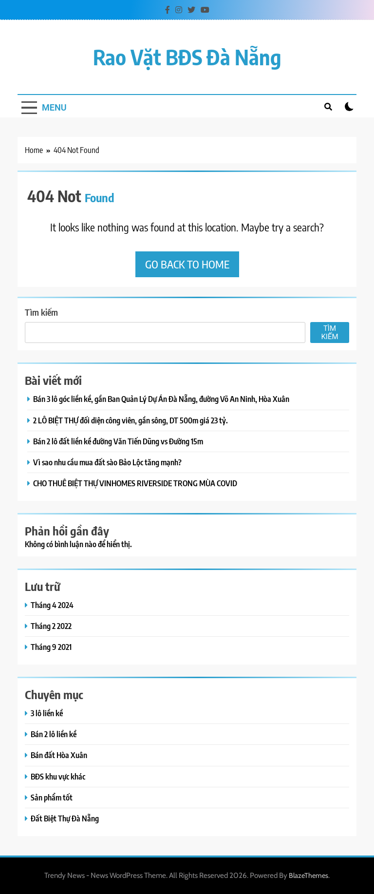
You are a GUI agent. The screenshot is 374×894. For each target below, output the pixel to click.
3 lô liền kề (47, 713)
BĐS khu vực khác (58, 776)
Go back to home (187, 264)
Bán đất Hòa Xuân (59, 755)
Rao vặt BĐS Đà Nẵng (187, 57)
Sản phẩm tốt (52, 797)
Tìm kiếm (41, 312)
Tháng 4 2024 (52, 605)
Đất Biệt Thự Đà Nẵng (65, 818)
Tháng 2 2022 (51, 626)
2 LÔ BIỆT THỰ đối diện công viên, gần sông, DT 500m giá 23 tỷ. (130, 420)
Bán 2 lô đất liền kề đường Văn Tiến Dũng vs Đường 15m (118, 441)
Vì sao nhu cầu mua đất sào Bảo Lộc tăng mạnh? (107, 462)
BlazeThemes (308, 875)
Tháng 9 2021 (51, 647)
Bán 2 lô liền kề (53, 734)
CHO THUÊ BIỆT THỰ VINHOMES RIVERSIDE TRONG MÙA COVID (135, 483)
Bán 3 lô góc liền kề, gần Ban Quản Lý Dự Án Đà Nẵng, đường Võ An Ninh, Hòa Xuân (161, 399)
